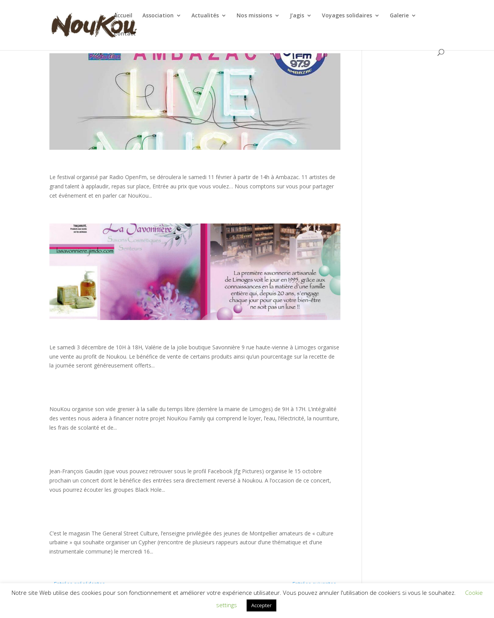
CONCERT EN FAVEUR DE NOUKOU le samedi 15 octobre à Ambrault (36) (50, 459)
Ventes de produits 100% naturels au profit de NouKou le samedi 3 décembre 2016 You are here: (49, 335)
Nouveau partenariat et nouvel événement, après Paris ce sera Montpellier (49, 520)
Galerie (399, 16)
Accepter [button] (261, 605)
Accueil (123, 16)
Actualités (205, 16)
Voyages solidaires (347, 16)
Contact (125, 34)
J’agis (297, 16)
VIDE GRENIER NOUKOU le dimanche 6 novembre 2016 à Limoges (50, 397)
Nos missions (254, 16)
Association (158, 16)
